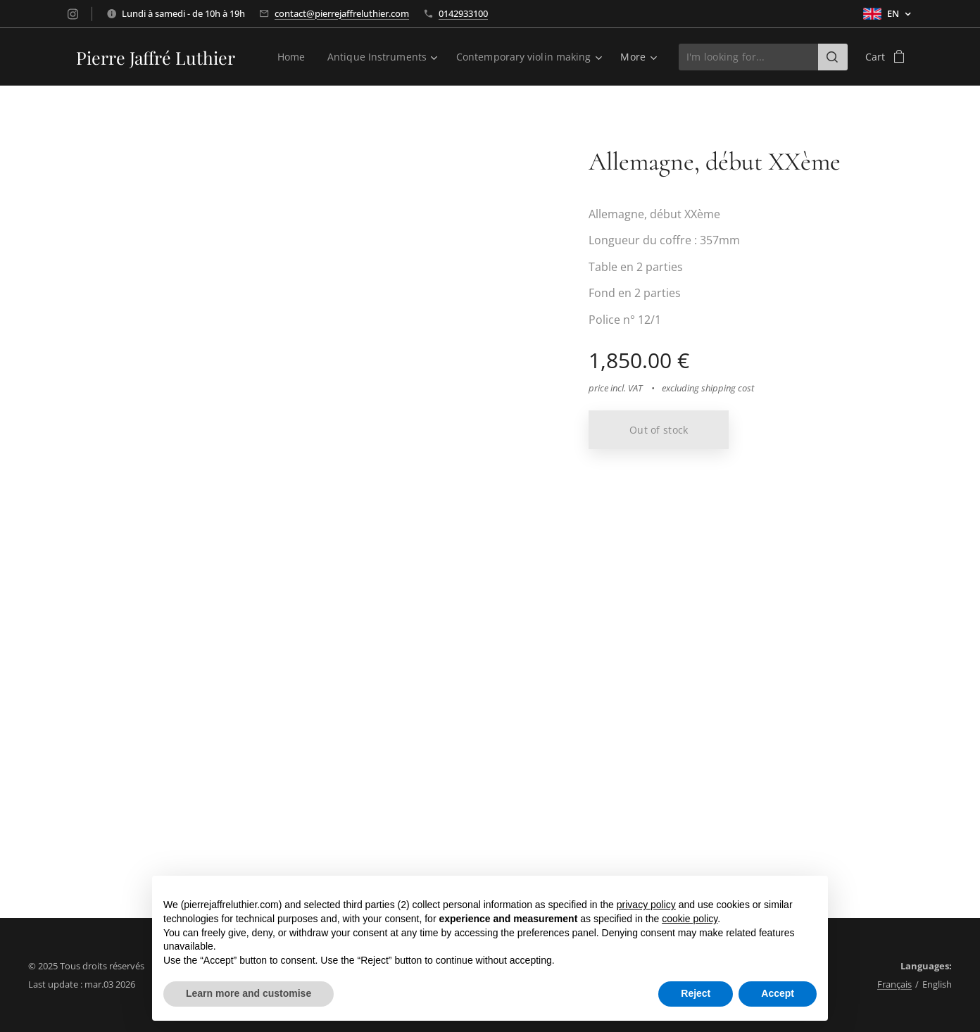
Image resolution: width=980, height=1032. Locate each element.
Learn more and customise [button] (248, 993)
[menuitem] (289, 57)
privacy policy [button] (646, 904)
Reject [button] (695, 993)
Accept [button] (777, 993)
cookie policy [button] (689, 918)
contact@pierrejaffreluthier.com (342, 13)
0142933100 (463, 13)
